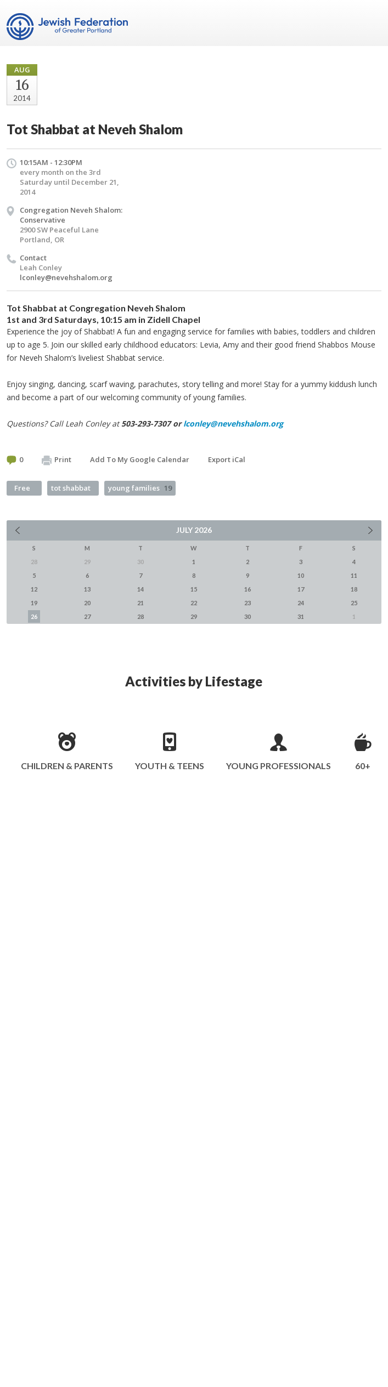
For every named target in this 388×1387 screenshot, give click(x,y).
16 (247, 589)
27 (87, 616)
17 (300, 589)
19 (34, 602)
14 (140, 589)
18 (354, 589)
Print (56, 459)
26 (34, 616)
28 (140, 616)
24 (300, 602)
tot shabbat (71, 488)
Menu (368, 23)
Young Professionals (278, 765)
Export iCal (226, 459)
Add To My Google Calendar (139, 459)
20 (87, 602)
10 (300, 575)
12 (34, 589)
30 (247, 616)
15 (193, 589)
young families (140, 488)
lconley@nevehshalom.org (66, 277)
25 (354, 602)
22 (193, 602)
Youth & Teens (169, 765)
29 (193, 616)
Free (22, 488)
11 (354, 575)
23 (247, 602)
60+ (362, 765)
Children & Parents (67, 765)
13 (87, 589)
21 (140, 602)
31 (300, 616)
